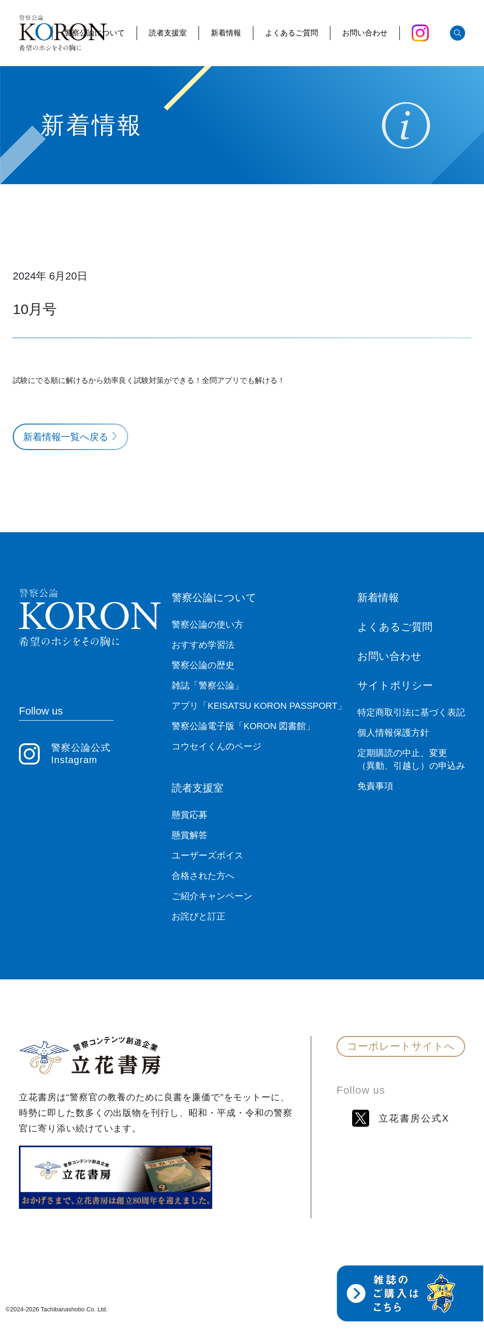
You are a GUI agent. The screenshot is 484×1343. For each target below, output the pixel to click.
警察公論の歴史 (203, 665)
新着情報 (226, 33)
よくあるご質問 (291, 33)
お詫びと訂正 (198, 916)
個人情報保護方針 (393, 733)
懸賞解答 (189, 835)
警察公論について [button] (94, 33)
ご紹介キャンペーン (212, 896)
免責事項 (375, 786)
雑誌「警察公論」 (207, 685)
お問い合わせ (365, 33)
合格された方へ (203, 876)
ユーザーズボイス (207, 855)
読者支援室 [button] (168, 33)
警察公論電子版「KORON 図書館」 (243, 726)
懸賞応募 (189, 815)
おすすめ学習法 (203, 645)
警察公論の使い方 (207, 624)
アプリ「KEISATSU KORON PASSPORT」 (259, 706)
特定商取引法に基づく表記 (411, 712)
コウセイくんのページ (216, 746)
